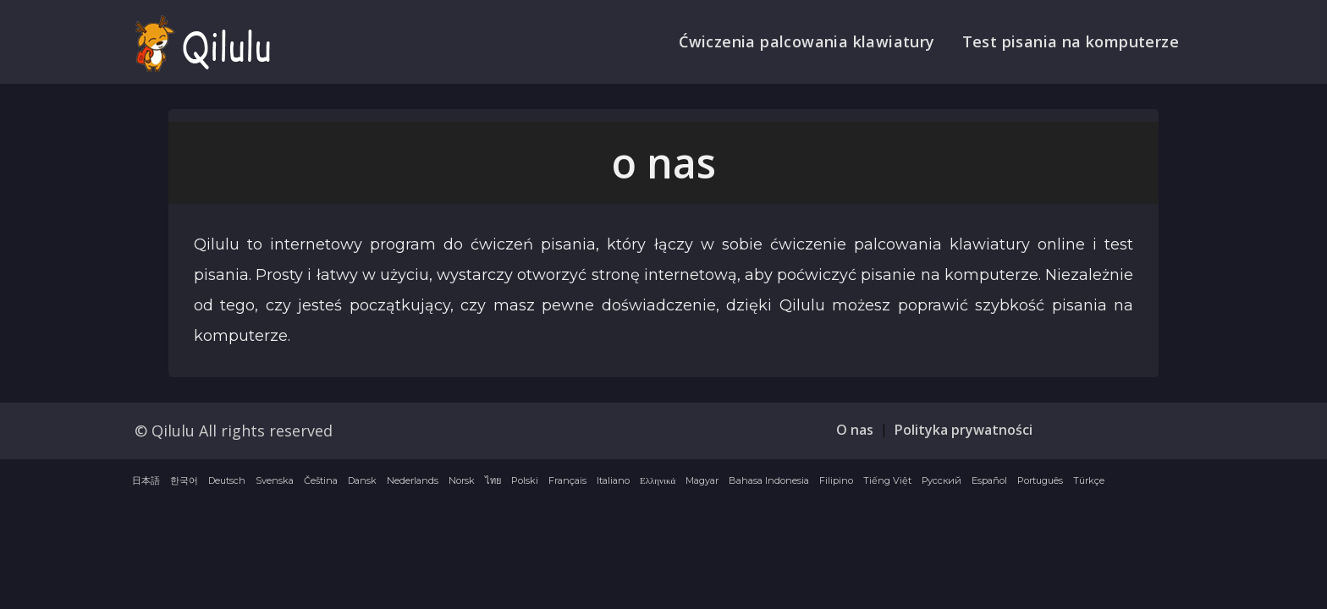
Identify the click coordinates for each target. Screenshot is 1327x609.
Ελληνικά (657, 480)
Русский (941, 480)
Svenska (275, 480)
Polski (524, 480)
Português (1040, 480)
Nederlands (412, 480)
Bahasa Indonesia (769, 480)
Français (567, 480)
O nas (854, 429)
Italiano (613, 480)
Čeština (321, 480)
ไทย (493, 480)
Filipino (836, 480)
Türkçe (1088, 480)
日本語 (146, 480)
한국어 (184, 480)
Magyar (702, 480)
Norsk (462, 480)
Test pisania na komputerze (1070, 41)
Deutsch (226, 480)
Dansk (362, 480)
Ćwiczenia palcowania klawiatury (806, 41)
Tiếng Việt (887, 480)
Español (989, 480)
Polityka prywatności (963, 429)
